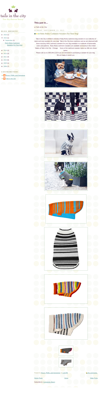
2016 (5, 34)
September (9, 40)
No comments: (93, 373)
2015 (5, 38)
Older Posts (94, 378)
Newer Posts (38, 378)
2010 (5, 60)
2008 (5, 66)
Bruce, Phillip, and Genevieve (15, 75)
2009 (5, 63)
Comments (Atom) (49, 382)
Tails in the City (11, 78)
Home (66, 378)
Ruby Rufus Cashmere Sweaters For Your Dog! (59, 34)
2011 (5, 57)
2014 (5, 50)
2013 (5, 53)
